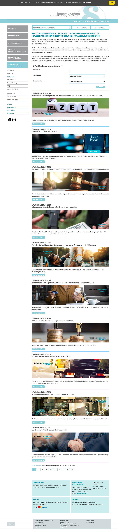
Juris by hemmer (14, 57)
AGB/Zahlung (11, 110)
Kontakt (9, 104)
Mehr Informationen (85, 2)
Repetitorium (11, 93)
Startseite (12, 28)
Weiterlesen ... (38, 124)
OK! (112, 3)
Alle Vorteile (10, 70)
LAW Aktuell (10, 77)
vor (72, 469)
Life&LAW (37, 527)
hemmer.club (63, 527)
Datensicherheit (11, 107)
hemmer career (90, 522)
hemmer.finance (64, 522)
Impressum (10, 113)
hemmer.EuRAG (64, 520)
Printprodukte (13, 36)
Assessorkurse (11, 96)
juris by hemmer (90, 520)
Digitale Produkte (15, 43)
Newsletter (10, 73)
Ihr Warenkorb (99, 28)
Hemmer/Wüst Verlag (40, 525)
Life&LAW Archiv (12, 80)
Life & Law (17, 50)
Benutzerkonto (80, 28)
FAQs (9, 86)
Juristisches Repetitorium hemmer (44, 520)
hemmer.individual (12, 100)
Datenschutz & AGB (13, 89)
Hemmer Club (15, 65)
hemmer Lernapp (12, 83)
